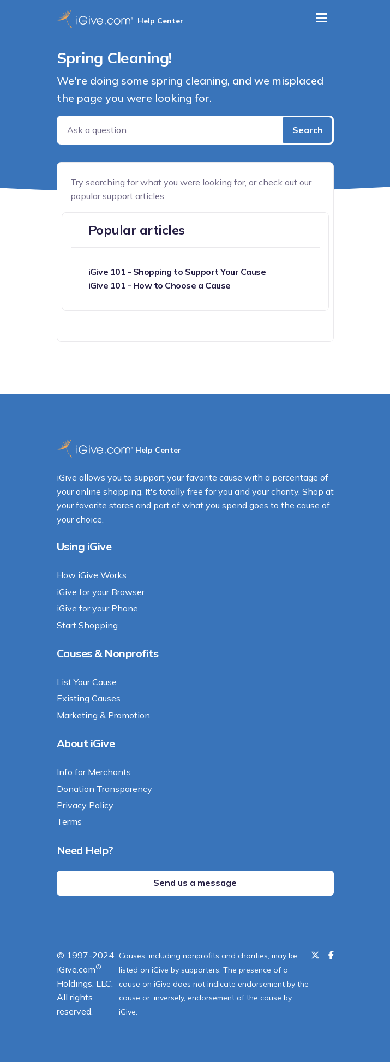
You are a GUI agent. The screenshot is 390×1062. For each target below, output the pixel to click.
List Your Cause (87, 681)
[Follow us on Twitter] (315, 955)
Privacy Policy (85, 805)
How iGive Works (92, 574)
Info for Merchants (94, 771)
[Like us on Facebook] (331, 955)
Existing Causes (89, 698)
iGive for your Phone (97, 608)
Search (307, 129)
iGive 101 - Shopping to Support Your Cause (177, 271)
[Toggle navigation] (321, 18)
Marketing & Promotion (103, 715)
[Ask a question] (171, 130)
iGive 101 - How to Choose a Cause (159, 285)
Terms (69, 821)
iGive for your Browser (101, 591)
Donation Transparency (104, 788)
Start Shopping (87, 625)
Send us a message (195, 882)
